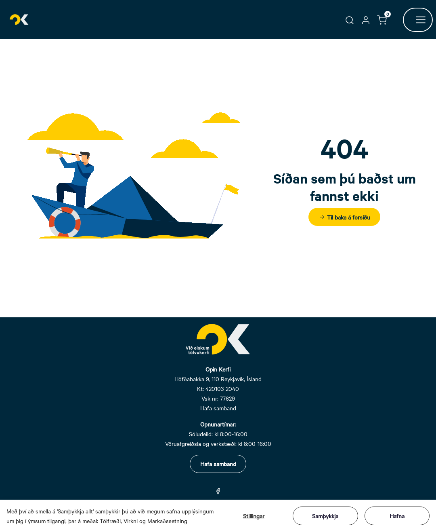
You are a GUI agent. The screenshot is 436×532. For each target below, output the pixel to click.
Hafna (397, 516)
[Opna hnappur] (418, 20)
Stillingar (253, 516)
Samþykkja (325, 516)
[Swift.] (19, 19)
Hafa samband (218, 464)
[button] (350, 19)
